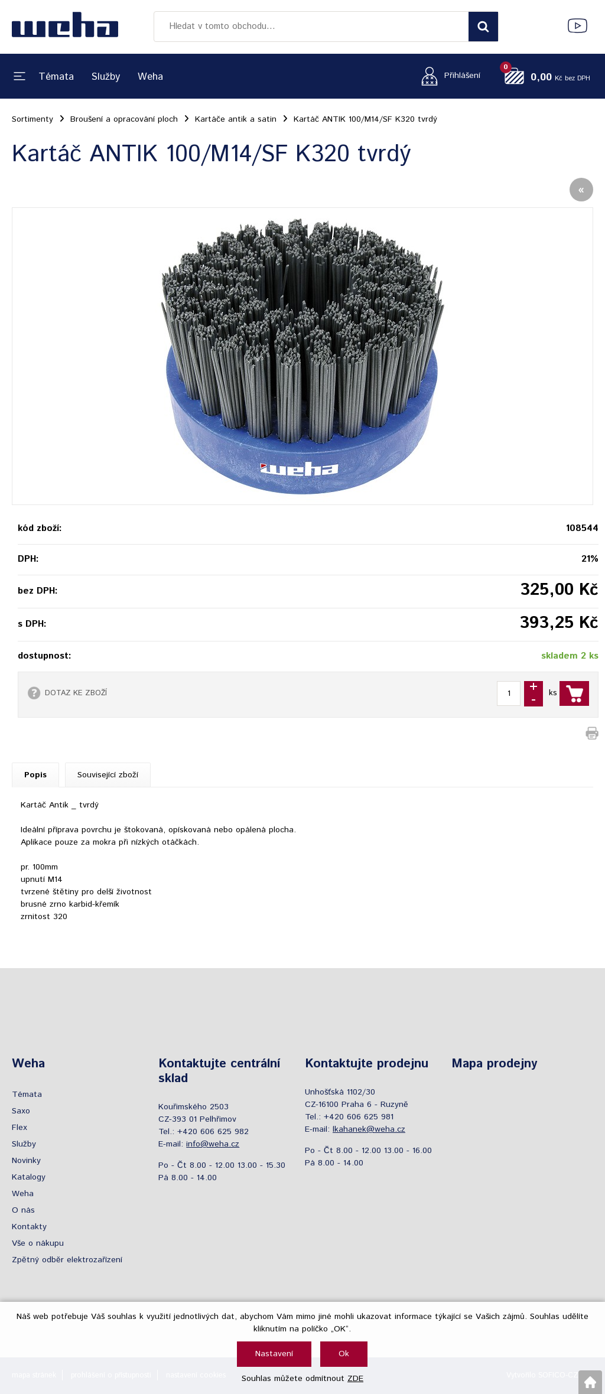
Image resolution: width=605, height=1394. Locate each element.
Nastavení (274, 1354)
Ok (344, 1354)
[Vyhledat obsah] (483, 26)
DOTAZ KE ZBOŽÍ (76, 693)
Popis (35, 775)
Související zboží (107, 775)
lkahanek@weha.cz (369, 1129)
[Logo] (65, 26)
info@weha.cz (212, 1144)
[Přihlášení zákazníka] (447, 76)
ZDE (355, 1379)
